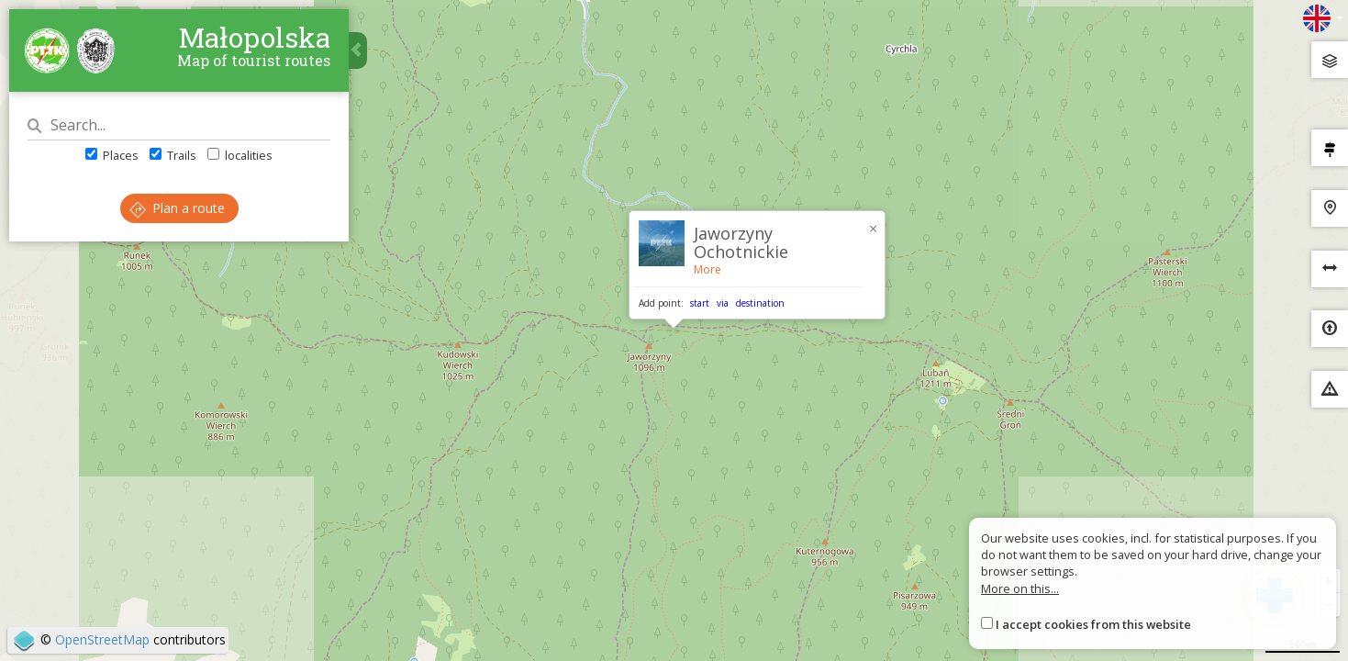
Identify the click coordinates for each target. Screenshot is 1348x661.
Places (112, 155)
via (723, 303)
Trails (173, 155)
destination (760, 303)
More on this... (1020, 588)
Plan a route (177, 208)
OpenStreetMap (102, 639)
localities (240, 155)
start (699, 303)
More (707, 269)
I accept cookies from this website (1093, 624)
